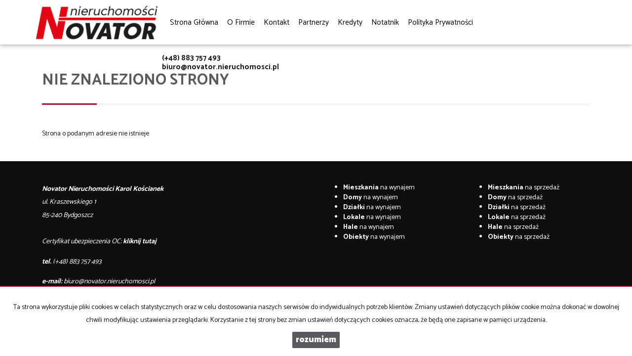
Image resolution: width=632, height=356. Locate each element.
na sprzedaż (523, 187)
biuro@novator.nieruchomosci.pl (220, 67)
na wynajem (379, 187)
